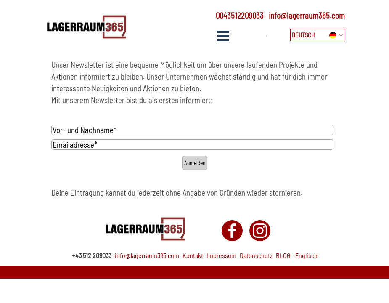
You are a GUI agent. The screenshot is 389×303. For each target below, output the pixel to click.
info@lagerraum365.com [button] (307, 15)
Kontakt (193, 255)
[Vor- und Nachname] (192, 130)
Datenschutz (256, 255)
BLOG (283, 255)
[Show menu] (223, 35)
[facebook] (232, 230)
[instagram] (259, 230)
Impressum (221, 255)
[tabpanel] (237, 15)
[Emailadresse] (192, 144)
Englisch (306, 255)
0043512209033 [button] (240, 15)
